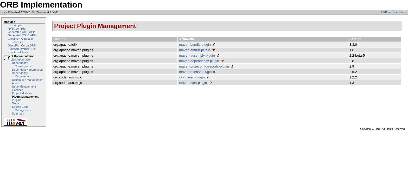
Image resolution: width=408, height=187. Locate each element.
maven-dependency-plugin (199, 61)
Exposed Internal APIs (22, 48)
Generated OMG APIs (21, 32)
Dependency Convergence (21, 64)
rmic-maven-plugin (193, 83)
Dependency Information (27, 69)
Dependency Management (21, 74)
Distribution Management (27, 79)
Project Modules (22, 93)
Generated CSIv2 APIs (22, 35)
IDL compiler (15, 25)
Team (15, 103)
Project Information (19, 59)
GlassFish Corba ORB (22, 45)
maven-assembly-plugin (197, 55)
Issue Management (24, 86)
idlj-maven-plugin (192, 77)
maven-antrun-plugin (194, 50)
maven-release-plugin (195, 72)
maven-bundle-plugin (195, 44)
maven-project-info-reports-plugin (204, 66)
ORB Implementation (393, 12)
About (15, 83)
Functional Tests (18, 52)
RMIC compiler (17, 28)
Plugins (16, 100)
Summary (18, 113)
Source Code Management (21, 108)
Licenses (17, 89)
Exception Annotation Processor (21, 40)
